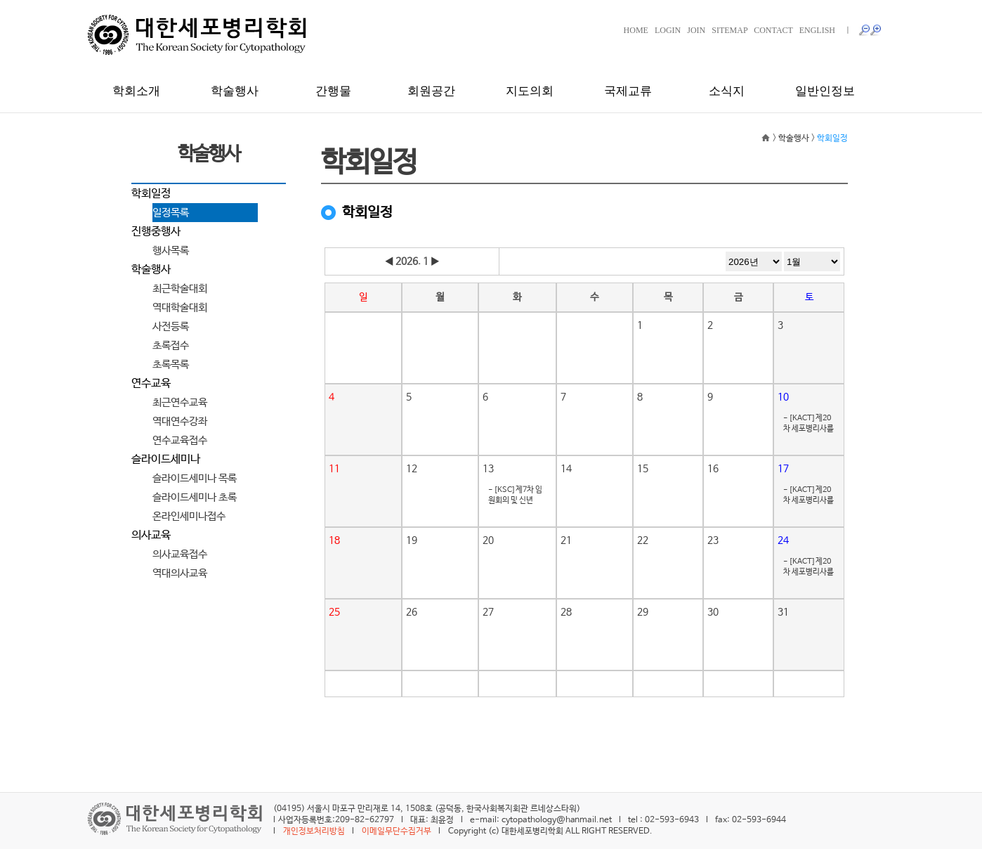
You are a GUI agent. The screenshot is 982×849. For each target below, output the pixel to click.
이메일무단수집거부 (396, 831)
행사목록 (170, 251)
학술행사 (234, 91)
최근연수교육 (179, 402)
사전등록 (170, 326)
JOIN (696, 30)
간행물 (333, 91)
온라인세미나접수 (188, 516)
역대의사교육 (179, 573)
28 (566, 612)
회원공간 (431, 91)
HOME (636, 30)
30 (713, 612)
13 (488, 468)
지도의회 (530, 91)
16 (713, 468)
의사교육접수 (179, 554)
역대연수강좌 (179, 421)
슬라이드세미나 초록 (194, 497)
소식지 (727, 91)
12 (411, 468)
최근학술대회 (179, 288)
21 (566, 540)
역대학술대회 (179, 307)
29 (642, 612)
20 (488, 540)
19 (411, 540)
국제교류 (628, 91)
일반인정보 (825, 91)
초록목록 (170, 364)
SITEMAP (729, 30)
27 (488, 612)
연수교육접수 (179, 440)
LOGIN (668, 30)
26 (411, 612)
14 (566, 468)
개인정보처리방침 (314, 831)
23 (713, 540)
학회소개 (136, 91)
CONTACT (773, 30)
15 (642, 468)
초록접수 (170, 345)
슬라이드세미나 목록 (194, 478)
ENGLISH (817, 30)
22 (642, 540)
